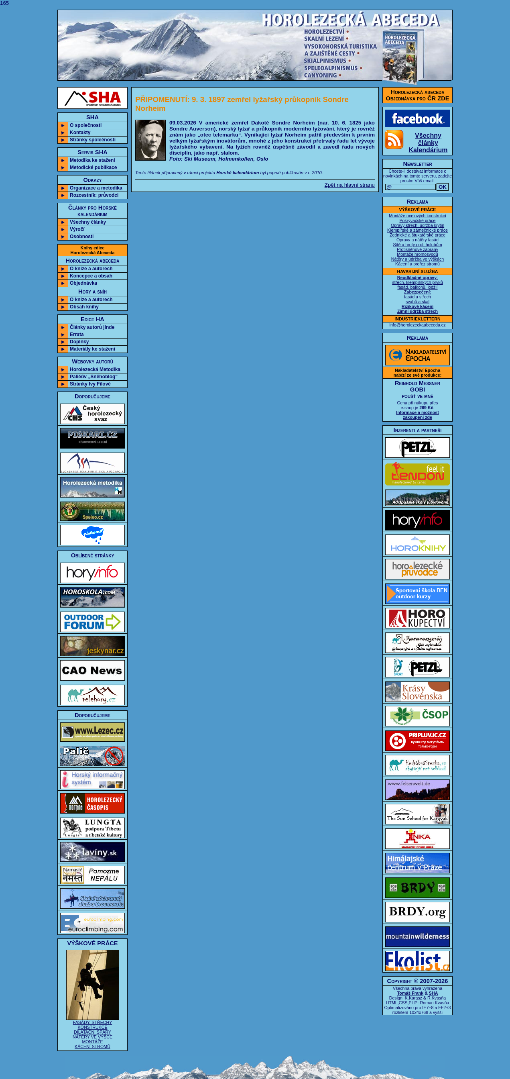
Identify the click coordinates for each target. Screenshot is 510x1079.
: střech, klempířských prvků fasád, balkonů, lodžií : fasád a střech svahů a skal (417, 294)
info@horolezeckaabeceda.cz (418, 324)
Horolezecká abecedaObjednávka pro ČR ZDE (417, 95)
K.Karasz (413, 997)
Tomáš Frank (410, 993)
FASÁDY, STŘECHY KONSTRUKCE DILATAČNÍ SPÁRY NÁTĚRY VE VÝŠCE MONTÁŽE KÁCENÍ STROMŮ (92, 1032)
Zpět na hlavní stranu (350, 185)
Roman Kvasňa (434, 1002)
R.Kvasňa (436, 997)
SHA (433, 993)
